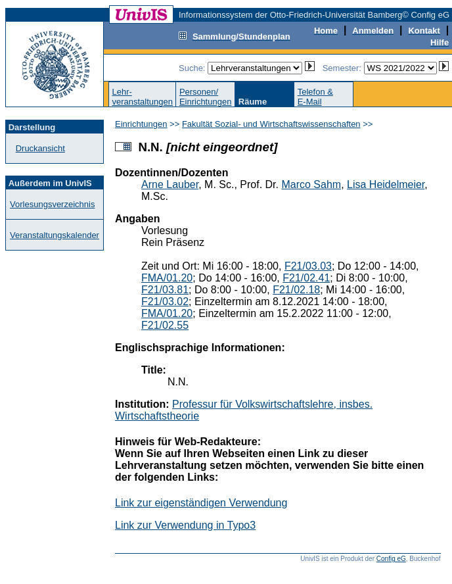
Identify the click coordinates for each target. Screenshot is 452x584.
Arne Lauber (169, 184)
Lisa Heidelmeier (385, 184)
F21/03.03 (308, 266)
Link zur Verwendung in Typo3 (185, 525)
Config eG (391, 558)
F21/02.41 (306, 277)
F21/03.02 (165, 301)
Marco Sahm (311, 184)
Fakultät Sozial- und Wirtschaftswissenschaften (271, 124)
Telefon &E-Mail (315, 97)
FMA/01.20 (166, 277)
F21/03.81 (165, 289)
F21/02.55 (165, 325)
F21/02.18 (296, 289)
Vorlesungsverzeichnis (52, 204)
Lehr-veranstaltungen (142, 97)
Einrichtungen (141, 124)
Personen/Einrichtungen (205, 97)
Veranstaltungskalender (54, 235)
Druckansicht (40, 148)
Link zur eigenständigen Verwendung (201, 502)
